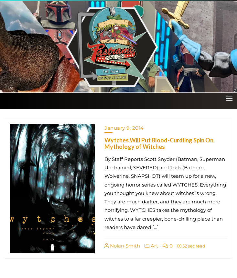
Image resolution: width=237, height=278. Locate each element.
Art (151, 246)
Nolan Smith (122, 246)
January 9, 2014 (124, 128)
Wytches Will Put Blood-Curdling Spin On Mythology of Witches (158, 143)
